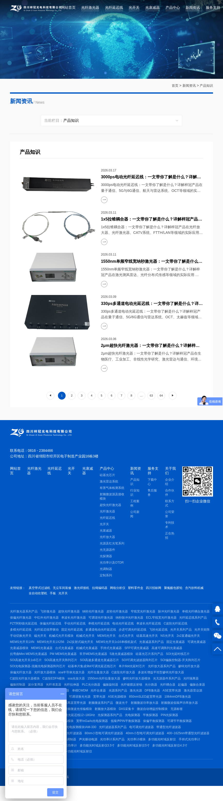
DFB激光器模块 (157, 706)
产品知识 (206, 85)
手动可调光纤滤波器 (80, 746)
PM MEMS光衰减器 (126, 659)
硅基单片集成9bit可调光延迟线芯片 (176, 672)
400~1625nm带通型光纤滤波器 (73, 752)
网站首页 (68, 8)
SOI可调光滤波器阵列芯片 (28, 672)
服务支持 (213, 8)
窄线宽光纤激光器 (147, 613)
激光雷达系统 (109, 482)
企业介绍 (169, 483)
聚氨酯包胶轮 (179, 588)
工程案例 (134, 504)
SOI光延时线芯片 (53, 666)
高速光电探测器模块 (119, 732)
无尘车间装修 (63, 588)
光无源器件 (107, 550)
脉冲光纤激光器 (174, 613)
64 (161, 395)
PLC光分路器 (176, 693)
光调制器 (106, 570)
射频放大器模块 (195, 719)
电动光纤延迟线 (191, 626)
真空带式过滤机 (39, 588)
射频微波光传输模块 (167, 719)
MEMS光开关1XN (91, 646)
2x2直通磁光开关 (63, 646)
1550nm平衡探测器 (98, 739)
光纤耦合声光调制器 (151, 752)
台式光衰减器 (138, 652)
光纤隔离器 (80, 693)
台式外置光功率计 (135, 766)
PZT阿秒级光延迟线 (89, 626)
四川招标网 (159, 588)
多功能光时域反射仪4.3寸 (101, 766)
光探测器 (106, 557)
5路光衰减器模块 (186, 659)
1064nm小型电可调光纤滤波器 (118, 746)
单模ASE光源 (138, 713)
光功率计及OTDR (112, 563)
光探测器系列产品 (180, 726)
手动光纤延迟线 (142, 626)
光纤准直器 (136, 693)
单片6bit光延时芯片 (23, 679)
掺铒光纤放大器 (82, 679)
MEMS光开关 (176, 639)
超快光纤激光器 (110, 506)
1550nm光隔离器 (131, 699)
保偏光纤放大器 (107, 679)
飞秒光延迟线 (19, 639)
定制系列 (106, 576)
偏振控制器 (98, 693)
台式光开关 (196, 639)
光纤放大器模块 (132, 679)
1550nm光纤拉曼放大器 (183, 686)
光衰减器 (152, 8)
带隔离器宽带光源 (163, 713)
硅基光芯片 (107, 476)
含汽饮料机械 (38, 594)
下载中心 (152, 483)
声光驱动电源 (178, 752)
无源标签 (69, 726)
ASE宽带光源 (75, 706)
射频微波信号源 (139, 719)
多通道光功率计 (127, 759)
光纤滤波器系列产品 (168, 739)
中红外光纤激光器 (78, 619)
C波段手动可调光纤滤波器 (116, 752)
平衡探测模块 (72, 739)
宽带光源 (203, 706)
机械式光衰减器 (161, 652)
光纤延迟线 (114, 8)
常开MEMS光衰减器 (157, 659)
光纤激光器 (90, 8)
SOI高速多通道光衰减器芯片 (159, 666)
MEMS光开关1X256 (120, 646)
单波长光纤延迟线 (22, 632)
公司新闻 (134, 515)
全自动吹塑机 (60, 594)
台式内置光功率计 (163, 766)
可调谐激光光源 (183, 706)
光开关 (134, 8)
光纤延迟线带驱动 (102, 632)
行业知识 (134, 493)
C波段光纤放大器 (22, 686)
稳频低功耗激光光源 (112, 713)
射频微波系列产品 (191, 713)
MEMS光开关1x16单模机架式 (188, 646)
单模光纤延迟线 (167, 626)
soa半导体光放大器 (159, 679)
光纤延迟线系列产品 (58, 626)
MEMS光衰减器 (114, 652)
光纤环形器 (108, 699)
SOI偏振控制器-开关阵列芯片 (69, 672)
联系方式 (169, 504)
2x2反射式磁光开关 (151, 646)
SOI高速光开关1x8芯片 (84, 666)
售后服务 (152, 493)
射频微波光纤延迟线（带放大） (100, 726)
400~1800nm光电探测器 (85, 732)
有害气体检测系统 (112, 488)
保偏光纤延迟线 (116, 626)
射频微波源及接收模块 (112, 497)
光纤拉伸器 (155, 693)
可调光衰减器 (69, 652)
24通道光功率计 (174, 759)
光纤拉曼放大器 (187, 679)
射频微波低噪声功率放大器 (75, 719)
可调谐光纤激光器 (134, 619)
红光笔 (138, 706)
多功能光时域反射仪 (74, 759)
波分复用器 (117, 693)
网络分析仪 (121, 588)
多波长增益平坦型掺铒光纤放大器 (60, 686)
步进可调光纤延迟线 (191, 632)
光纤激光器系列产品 (24, 613)
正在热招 (169, 536)
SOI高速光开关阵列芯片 (120, 666)
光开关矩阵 (64, 639)
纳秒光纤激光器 (95, 613)
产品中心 (173, 8)
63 (151, 395)
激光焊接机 (83, 588)
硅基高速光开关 (21, 646)
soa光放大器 (154, 686)
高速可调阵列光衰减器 (53, 659)
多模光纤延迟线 (76, 632)
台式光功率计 (150, 759)
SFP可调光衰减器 (22, 659)
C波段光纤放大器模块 (102, 686)
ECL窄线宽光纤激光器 (25, 626)
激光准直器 (154, 699)
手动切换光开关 (86, 639)
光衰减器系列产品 (22, 652)
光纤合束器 (193, 699)
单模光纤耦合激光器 (24, 619)
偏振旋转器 (196, 693)
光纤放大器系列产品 (53, 679)
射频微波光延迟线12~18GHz (145, 726)
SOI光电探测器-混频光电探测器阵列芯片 (121, 672)
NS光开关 (41, 646)
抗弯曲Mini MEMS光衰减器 (90, 659)
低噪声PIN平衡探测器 (187, 732)
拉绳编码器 (102, 588)
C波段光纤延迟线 (50, 632)
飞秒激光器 (48, 613)
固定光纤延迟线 (129, 632)
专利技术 (169, 526)
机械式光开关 (154, 639)
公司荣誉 (169, 515)
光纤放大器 (107, 538)
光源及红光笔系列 (112, 544)
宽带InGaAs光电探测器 (152, 732)
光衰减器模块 (91, 652)
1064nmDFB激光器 (81, 713)
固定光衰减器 (47, 652)
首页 (172, 85)
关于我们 (170, 470)
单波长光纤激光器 (106, 619)
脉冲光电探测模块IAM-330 (133, 739)
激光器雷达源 (97, 706)
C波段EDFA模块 (131, 686)
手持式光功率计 (102, 759)
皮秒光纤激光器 (120, 613)
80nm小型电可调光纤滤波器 (162, 746)
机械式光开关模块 (128, 639)
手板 (76, 594)
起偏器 (74, 699)
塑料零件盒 (140, 588)
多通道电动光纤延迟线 (158, 632)
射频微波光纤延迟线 (111, 719)
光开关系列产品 (42, 639)
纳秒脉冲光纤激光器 (164, 619)
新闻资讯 (193, 8)
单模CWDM (174, 699)
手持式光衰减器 (186, 652)
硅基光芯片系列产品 (24, 666)
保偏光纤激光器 (52, 619)
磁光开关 (107, 639)
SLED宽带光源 (120, 706)
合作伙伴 (169, 493)
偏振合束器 (90, 699)
